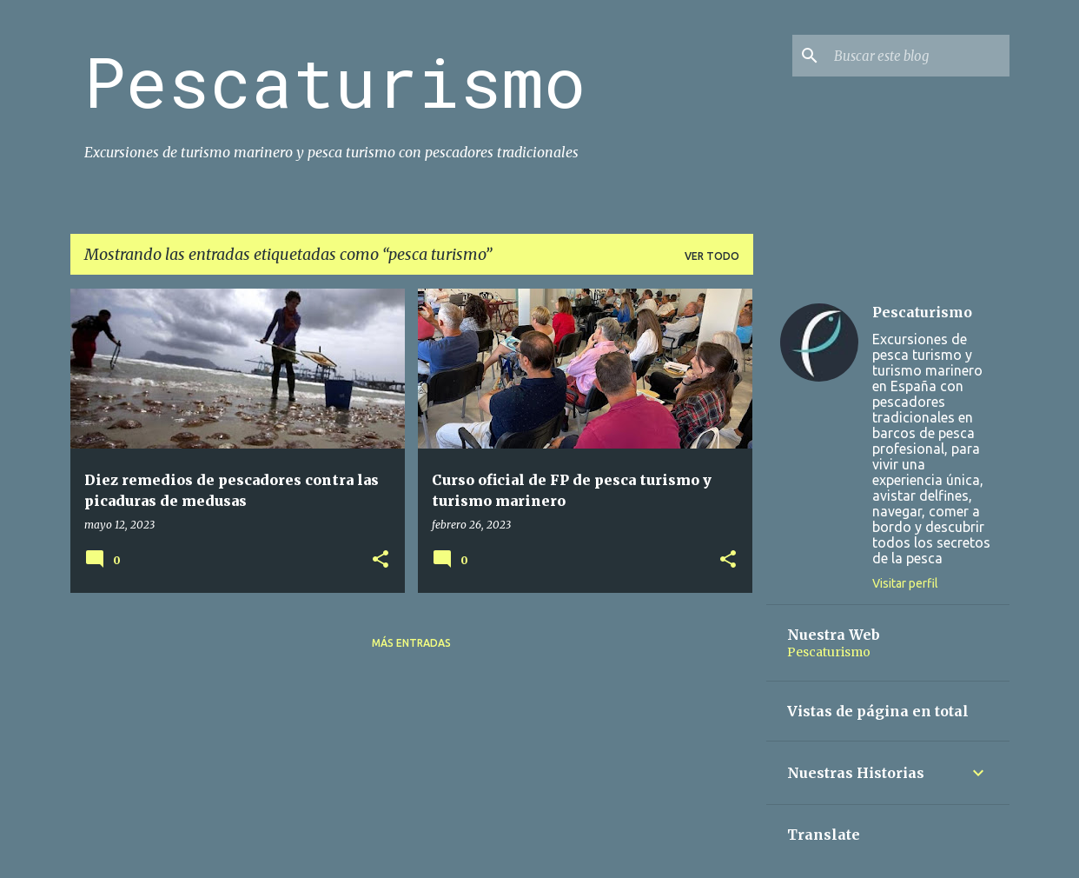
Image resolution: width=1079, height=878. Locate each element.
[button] (380, 560)
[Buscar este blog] (918, 55)
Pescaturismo (335, 81)
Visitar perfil (905, 583)
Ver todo (712, 256)
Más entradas (411, 643)
